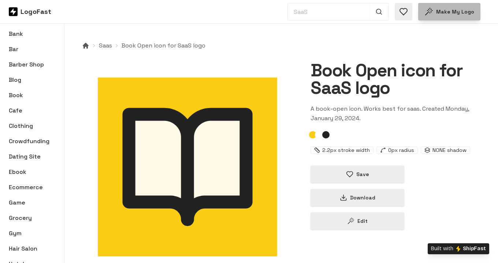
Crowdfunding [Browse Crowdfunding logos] (29, 141)
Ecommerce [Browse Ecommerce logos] (26, 187)
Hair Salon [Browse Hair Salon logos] (23, 248)
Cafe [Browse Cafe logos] (15, 110)
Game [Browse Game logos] (17, 202)
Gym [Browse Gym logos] (15, 233)
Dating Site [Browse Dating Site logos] (25, 156)
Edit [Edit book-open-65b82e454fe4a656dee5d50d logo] (357, 221)
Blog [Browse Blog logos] (15, 80)
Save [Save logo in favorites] (357, 174)
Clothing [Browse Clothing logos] (21, 126)
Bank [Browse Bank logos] (16, 34)
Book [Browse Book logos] (16, 95)
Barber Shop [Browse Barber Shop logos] (26, 64)
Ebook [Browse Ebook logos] (17, 172)
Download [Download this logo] (357, 197)
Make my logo (449, 11)
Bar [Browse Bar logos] (13, 49)
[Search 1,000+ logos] (379, 11)
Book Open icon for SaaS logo (163, 45)
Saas (105, 45)
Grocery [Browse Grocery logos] (20, 218)
